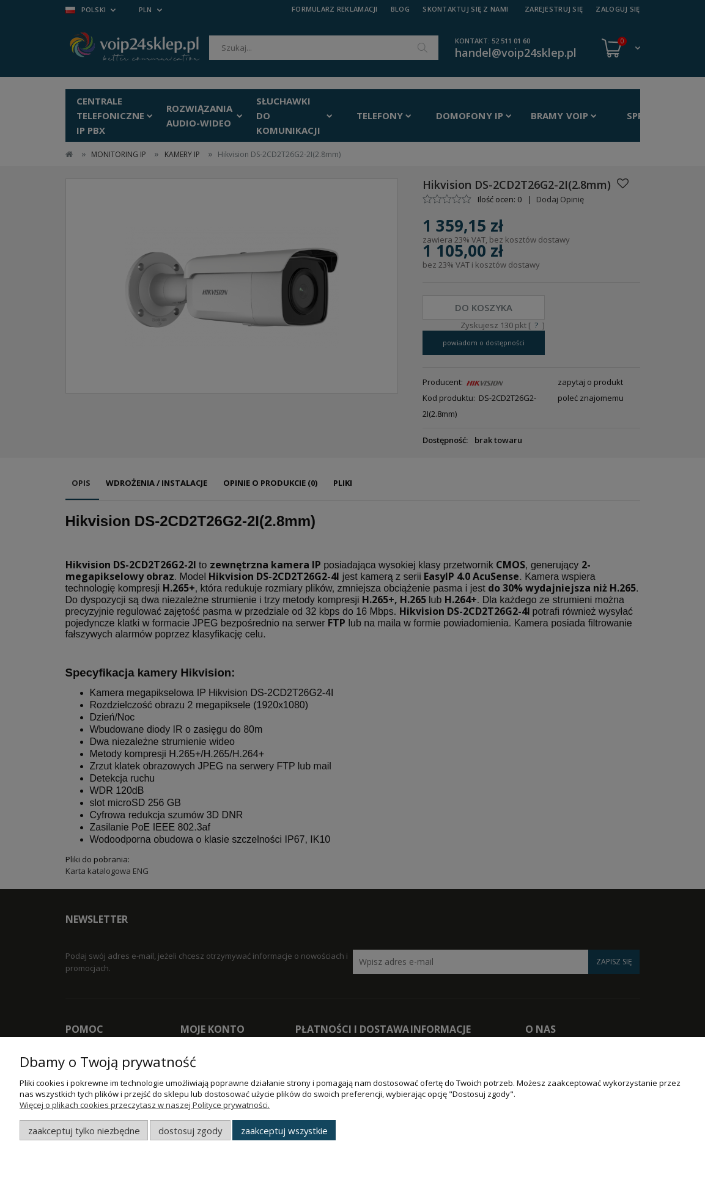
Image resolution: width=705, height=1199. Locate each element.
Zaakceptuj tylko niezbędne (84, 1130)
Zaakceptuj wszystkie (284, 1130)
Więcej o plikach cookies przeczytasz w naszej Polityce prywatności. (145, 1104)
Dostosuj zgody (190, 1130)
